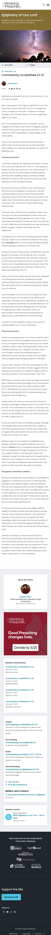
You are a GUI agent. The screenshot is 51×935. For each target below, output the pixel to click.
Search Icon (43, 4)
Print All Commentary (16, 785)
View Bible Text (9, 71)
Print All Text (12, 782)
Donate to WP (11, 897)
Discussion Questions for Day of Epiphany (25, 794)
